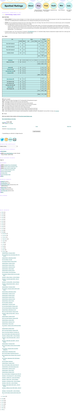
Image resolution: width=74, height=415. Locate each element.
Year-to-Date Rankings (8, 153)
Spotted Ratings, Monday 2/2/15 (8, 372)
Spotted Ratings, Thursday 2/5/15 (8, 343)
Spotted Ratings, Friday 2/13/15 (8, 300)
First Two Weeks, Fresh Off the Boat (9, 272)
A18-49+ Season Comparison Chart (10, 166)
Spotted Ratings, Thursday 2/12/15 (8, 304)
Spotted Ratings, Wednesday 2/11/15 (9, 309)
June (3, 244)
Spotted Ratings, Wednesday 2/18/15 (9, 291)
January (4, 396)
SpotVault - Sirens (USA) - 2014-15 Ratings (10, 379)
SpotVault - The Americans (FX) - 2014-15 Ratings (11, 375)
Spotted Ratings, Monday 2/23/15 (8, 270)
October (4, 237)
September (4, 238)
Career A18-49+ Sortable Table (10, 168)
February (4, 251)
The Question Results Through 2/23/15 (9, 261)
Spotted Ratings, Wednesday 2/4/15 (9, 351)
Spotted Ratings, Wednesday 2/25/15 (9, 257)
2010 (2, 405)
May (3, 246)
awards (6, 123)
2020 (2, 223)
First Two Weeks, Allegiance (7, 302)
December (4, 233)
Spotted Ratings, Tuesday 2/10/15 (8, 316)
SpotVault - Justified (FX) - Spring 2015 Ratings (11, 377)
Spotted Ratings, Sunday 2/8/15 (8, 320)
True (48, 40)
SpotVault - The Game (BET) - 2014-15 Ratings (11, 390)
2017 (2, 228)
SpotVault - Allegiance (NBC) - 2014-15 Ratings (11, 335)
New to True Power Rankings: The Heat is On (10, 332)
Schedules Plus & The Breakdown (10, 165)
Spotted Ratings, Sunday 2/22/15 (12, 14)
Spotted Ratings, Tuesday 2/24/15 (8, 263)
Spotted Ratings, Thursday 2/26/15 (8, 253)
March (3, 249)
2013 (2, 400)
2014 (2, 398)
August (3, 240)
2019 (2, 224)
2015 (2, 232)
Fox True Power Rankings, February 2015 (10, 306)
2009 (2, 407)
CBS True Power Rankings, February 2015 (10, 318)
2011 (2, 404)
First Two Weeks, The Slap (7, 259)
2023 (2, 217)
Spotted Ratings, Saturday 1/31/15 (8, 368)
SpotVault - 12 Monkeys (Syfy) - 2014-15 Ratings (11, 381)
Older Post (69, 126)
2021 (2, 221)
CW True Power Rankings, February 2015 (10, 308)
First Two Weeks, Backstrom (7, 361)
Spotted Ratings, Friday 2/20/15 (8, 268)
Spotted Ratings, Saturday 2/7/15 (8, 321)
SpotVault (57, 111)
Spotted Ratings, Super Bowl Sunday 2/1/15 (10, 366)
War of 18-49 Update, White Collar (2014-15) (10, 364)
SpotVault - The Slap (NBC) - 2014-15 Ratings (10, 282)
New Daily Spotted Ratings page (25, 116)
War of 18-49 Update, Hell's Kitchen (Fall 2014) (11, 334)
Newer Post (4, 126)
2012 (2, 402)
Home (37, 126)
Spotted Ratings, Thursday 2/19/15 (8, 286)
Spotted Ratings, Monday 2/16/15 (8, 295)
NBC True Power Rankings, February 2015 (10, 311)
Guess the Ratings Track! (5, 174)
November (4, 235)
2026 (2, 212)
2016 (2, 230)
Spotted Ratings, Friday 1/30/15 (8, 370)
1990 (2, 409)
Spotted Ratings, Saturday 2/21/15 (8, 266)
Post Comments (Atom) (11, 128)
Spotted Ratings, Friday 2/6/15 (7, 323)
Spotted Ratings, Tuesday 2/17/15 (8, 293)
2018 (2, 226)
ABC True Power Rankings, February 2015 (10, 330)
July (3, 242)
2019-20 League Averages (6, 171)
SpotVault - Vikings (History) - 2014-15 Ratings (10, 277)
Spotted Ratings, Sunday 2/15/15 (8, 297)
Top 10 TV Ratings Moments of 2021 (8, 169)
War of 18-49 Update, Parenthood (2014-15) (10, 353)
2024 (2, 215)
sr (8, 123)
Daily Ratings (3, 151)
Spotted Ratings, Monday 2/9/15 (8, 328)
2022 (2, 219)
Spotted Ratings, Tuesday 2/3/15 (8, 363)
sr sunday (11, 123)
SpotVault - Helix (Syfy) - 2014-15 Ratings (10, 383)
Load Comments (36, 131)
